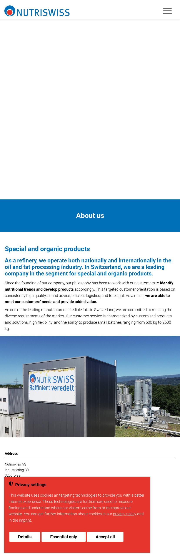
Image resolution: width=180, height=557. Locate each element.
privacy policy (124, 514)
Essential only (63, 536)
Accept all (105, 536)
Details (25, 536)
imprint (25, 520)
